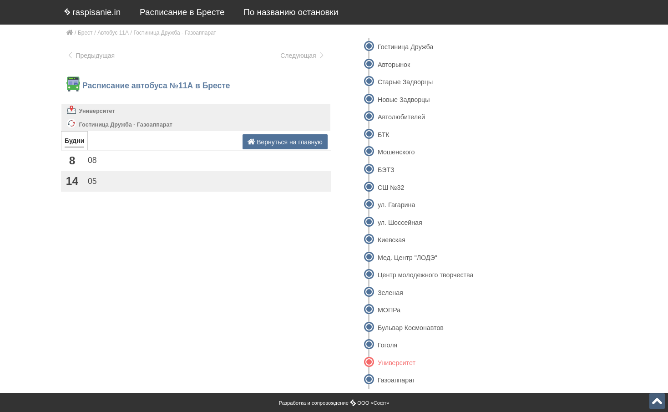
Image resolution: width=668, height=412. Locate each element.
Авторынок (394, 64)
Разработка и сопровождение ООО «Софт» (334, 403)
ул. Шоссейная (400, 222)
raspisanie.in (92, 12)
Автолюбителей (401, 117)
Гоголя (387, 345)
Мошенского (396, 152)
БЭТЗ (386, 169)
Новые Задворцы (404, 99)
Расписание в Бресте (182, 12)
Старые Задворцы (405, 82)
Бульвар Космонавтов (411, 327)
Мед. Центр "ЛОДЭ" (407, 257)
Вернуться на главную (285, 142)
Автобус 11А (113, 33)
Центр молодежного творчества (425, 275)
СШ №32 (391, 187)
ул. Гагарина (396, 205)
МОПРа (389, 310)
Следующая (302, 55)
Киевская (391, 240)
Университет (97, 111)
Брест (85, 33)
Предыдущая (91, 55)
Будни (74, 140)
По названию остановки (290, 12)
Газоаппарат (396, 380)
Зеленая (390, 292)
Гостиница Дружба (405, 47)
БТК (384, 134)
